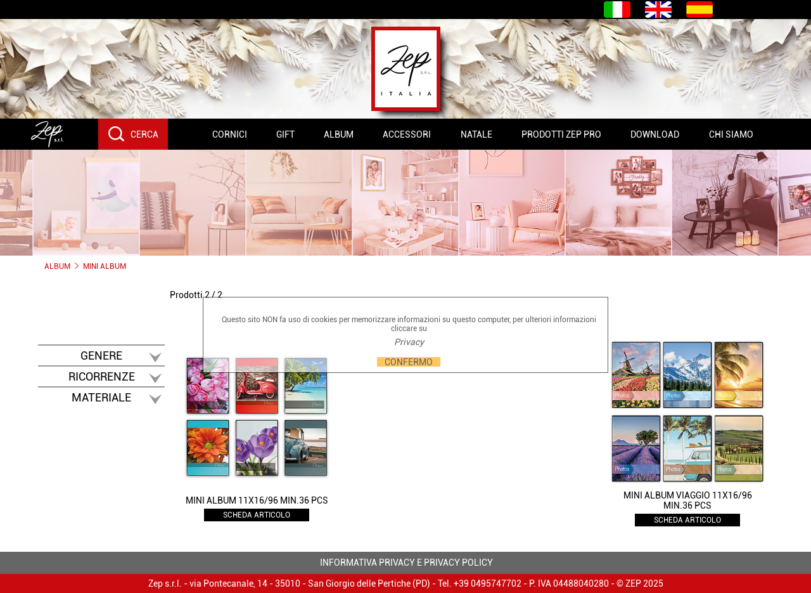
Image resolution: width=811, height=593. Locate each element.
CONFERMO (409, 362)
